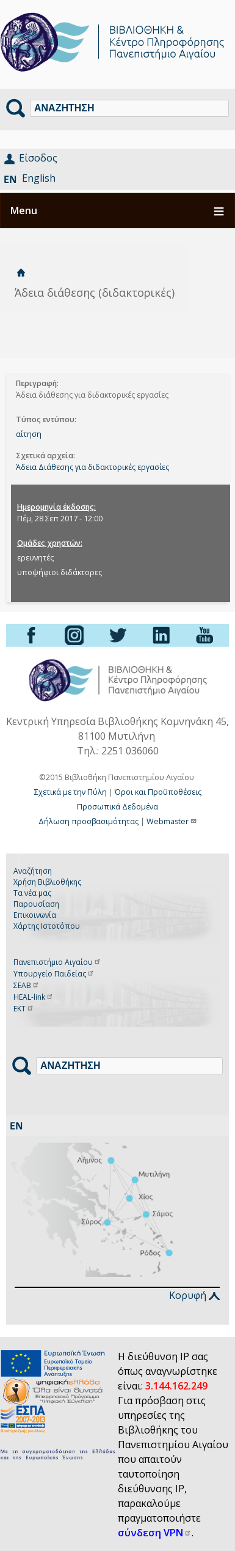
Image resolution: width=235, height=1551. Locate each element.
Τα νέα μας (32, 893)
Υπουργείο (54, 974)
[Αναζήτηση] (129, 108)
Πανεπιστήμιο (57, 962)
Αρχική (21, 272)
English (39, 178)
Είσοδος (38, 158)
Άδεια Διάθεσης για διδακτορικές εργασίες (92, 467)
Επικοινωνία (34, 915)
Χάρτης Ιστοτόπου (46, 926)
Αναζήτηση (32, 871)
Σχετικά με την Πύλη (70, 792)
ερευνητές (35, 557)
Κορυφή (194, 1295)
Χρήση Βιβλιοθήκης (47, 882)
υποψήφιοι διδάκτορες (59, 572)
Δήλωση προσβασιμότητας (88, 821)
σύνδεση (155, 1532)
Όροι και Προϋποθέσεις (158, 792)
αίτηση (29, 434)
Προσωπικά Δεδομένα (117, 807)
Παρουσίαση (36, 904)
